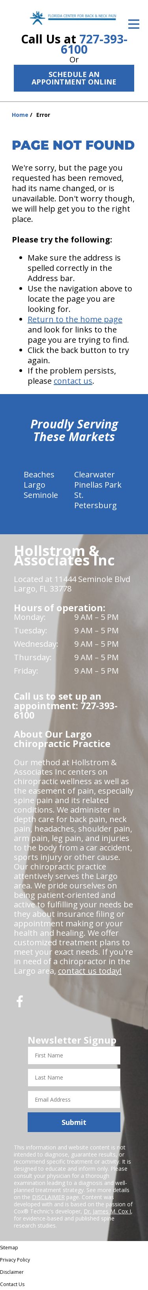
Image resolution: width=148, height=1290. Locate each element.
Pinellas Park (98, 484)
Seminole (41, 495)
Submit (74, 1122)
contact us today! (90, 970)
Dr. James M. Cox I (107, 1211)
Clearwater (94, 474)
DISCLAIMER (48, 1197)
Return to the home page (75, 319)
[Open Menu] (133, 24)
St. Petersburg (95, 500)
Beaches (39, 474)
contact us (73, 381)
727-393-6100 (94, 44)
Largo (34, 484)
